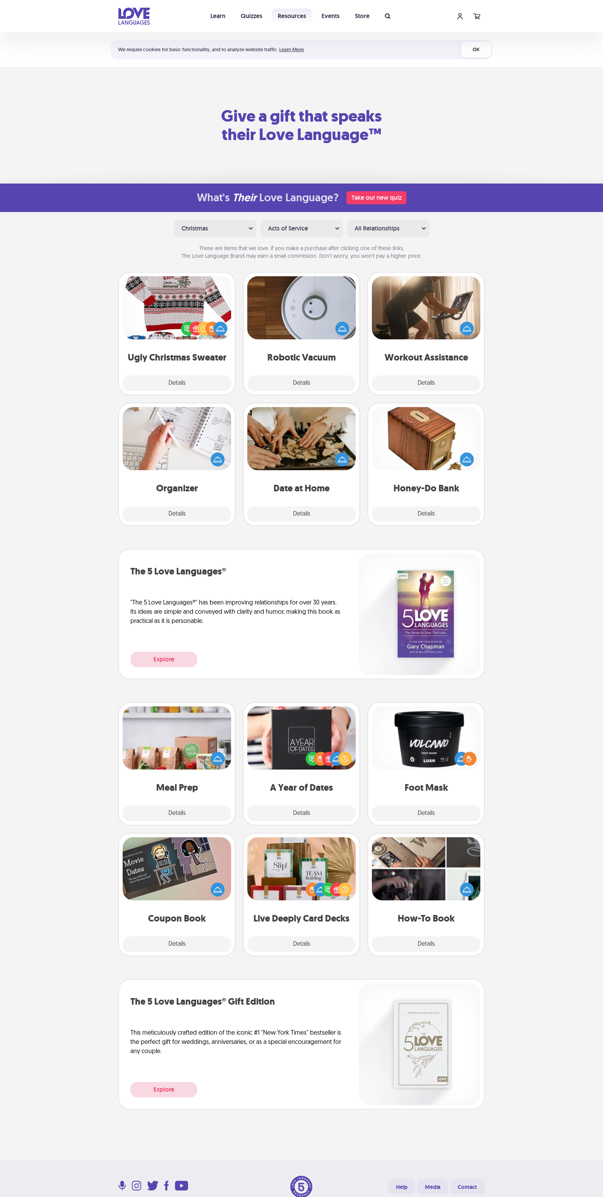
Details (177, 383)
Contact (467, 1187)
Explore (163, 659)
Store (362, 16)
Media (432, 1187)
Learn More (291, 49)
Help (402, 1187)
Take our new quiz (376, 198)
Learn (217, 16)
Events (330, 16)
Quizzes (251, 16)
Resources (292, 16)
